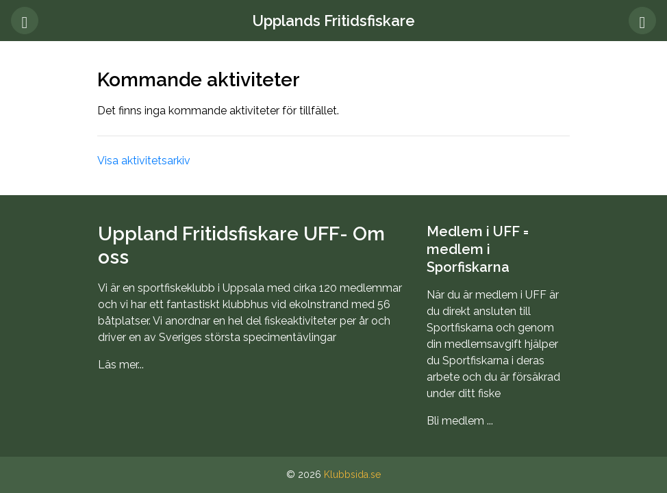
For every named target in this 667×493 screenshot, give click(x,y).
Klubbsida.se (352, 474)
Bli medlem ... (460, 420)
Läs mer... (121, 364)
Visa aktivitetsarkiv (143, 160)
